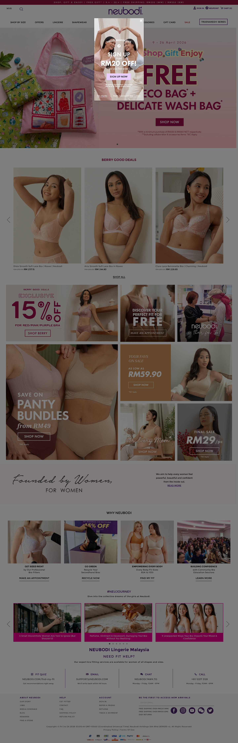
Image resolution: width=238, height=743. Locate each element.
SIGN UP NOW (118, 76)
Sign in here (135, 96)
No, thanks (102, 96)
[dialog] (119, 59)
